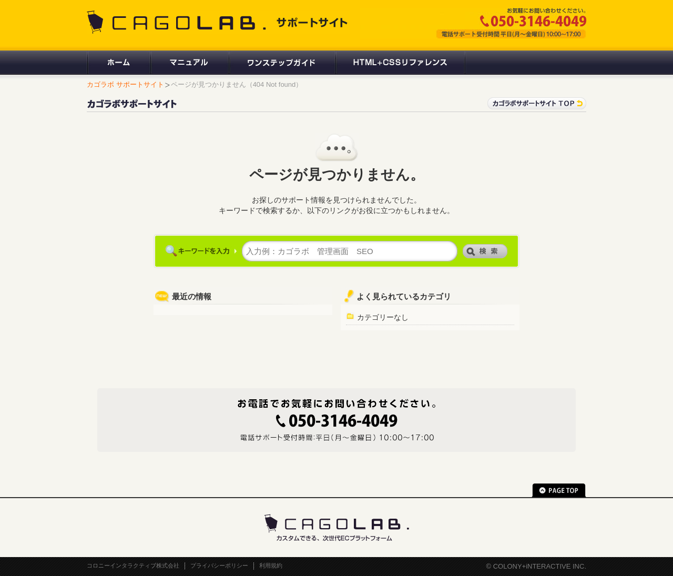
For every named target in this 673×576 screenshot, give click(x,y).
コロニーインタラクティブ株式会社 (133, 565)
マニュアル (189, 62)
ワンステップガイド (281, 62)
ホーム (118, 62)
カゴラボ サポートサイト (125, 84)
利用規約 (270, 565)
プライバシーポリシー (219, 565)
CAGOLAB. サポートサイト (218, 22)
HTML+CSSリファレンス (400, 62)
